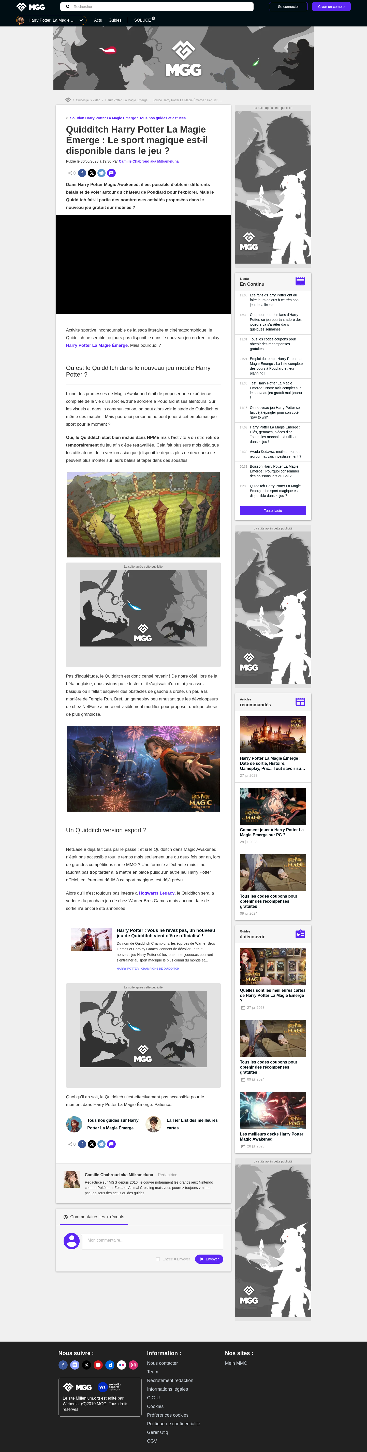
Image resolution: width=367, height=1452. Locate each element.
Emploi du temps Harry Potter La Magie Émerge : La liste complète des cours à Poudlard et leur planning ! (276, 366)
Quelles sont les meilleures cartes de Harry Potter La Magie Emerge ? (273, 995)
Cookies (155, 1406)
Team (152, 1371)
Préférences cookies (167, 1415)
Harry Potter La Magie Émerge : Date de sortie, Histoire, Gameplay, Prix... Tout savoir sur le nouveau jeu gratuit (271, 763)
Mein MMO (236, 1363)
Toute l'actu (273, 511)
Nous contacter (162, 1363)
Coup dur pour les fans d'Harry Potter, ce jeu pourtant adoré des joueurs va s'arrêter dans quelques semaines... (276, 322)
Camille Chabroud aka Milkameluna (149, 161)
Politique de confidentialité (173, 1423)
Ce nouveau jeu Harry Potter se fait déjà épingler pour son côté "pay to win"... (275, 412)
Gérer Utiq (157, 1432)
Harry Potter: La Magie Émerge (126, 100)
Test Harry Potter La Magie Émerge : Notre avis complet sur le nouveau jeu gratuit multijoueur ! (276, 390)
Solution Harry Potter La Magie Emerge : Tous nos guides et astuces (126, 117)
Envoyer (209, 1259)
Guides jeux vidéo (88, 100)
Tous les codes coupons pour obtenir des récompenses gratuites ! (273, 344)
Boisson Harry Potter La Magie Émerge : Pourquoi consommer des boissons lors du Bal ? (274, 471)
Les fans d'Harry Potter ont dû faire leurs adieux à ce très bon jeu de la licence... (274, 300)
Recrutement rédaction (170, 1380)
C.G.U (153, 1397)
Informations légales (167, 1389)
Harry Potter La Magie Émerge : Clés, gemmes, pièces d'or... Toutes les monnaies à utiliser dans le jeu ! (275, 434)
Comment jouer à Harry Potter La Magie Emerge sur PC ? (272, 832)
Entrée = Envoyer (176, 1259)
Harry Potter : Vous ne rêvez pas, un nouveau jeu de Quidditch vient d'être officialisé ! (166, 933)
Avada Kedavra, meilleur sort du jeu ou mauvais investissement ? (275, 454)
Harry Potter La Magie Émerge (97, 345)
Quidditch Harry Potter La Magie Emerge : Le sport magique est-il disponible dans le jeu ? (275, 491)
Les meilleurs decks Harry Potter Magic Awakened (271, 1136)
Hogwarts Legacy (157, 893)
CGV (152, 1441)
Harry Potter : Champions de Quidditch (148, 968)
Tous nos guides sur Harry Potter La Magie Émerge (113, 1124)
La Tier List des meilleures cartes (192, 1124)
